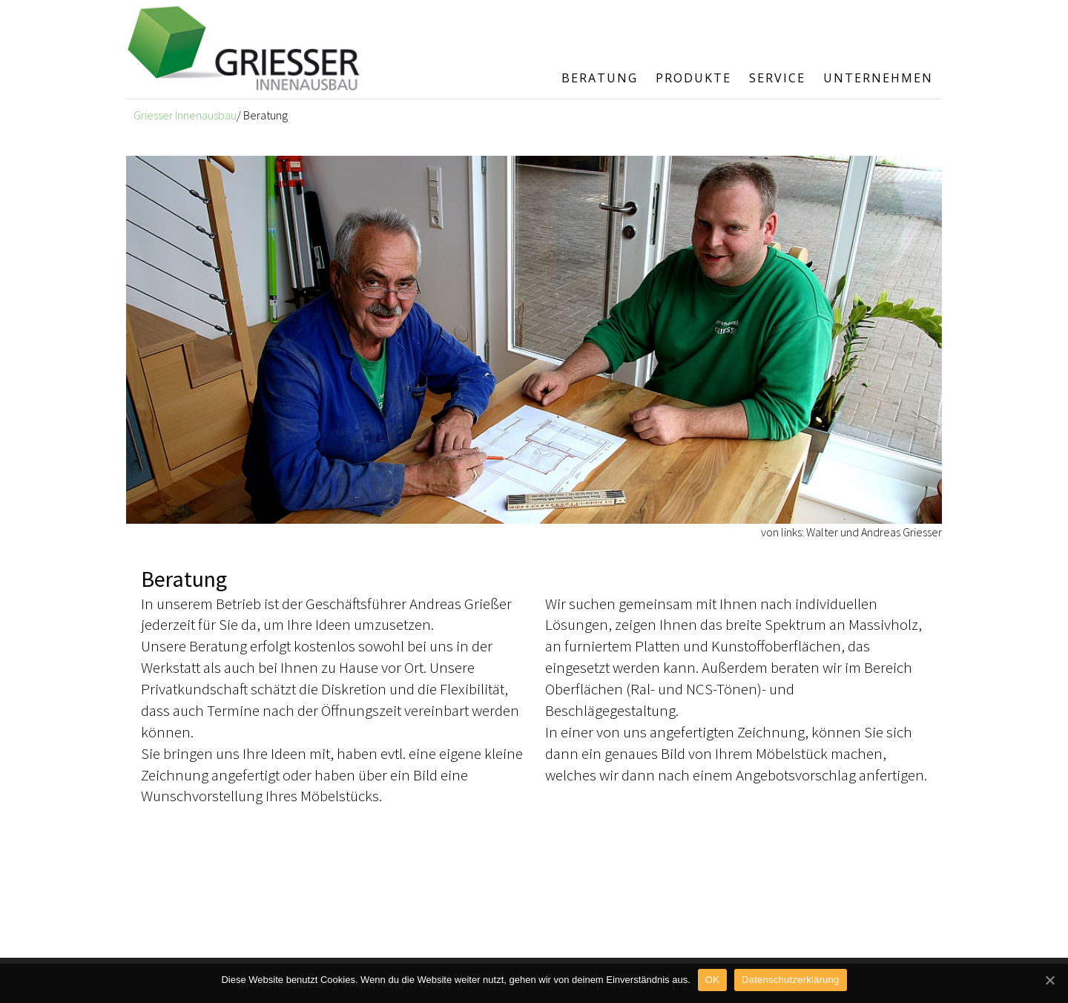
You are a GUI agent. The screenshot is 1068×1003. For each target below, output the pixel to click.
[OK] (1049, 980)
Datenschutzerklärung (790, 979)
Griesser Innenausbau (185, 115)
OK (712, 979)
